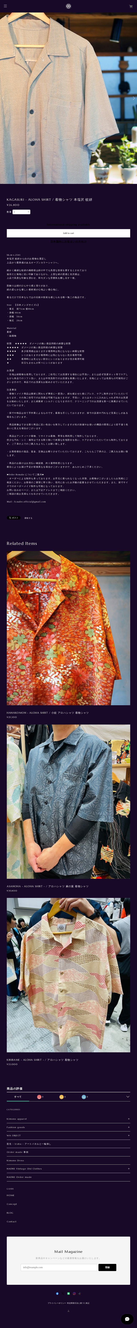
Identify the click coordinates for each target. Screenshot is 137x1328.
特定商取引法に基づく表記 (78, 1303)
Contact (11, 1221)
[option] (68, 98)
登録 (107, 1267)
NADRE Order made (19, 1177)
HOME (10, 1195)
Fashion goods (16, 1127)
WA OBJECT (14, 1135)
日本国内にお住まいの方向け (68, 241)
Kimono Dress (15, 1160)
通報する (28, 518)
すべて (18, 1097)
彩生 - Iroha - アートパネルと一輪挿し (29, 1143)
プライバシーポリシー (57, 1303)
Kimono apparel (17, 1118)
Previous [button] (3, 98)
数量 (9, 212)
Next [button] (133, 98)
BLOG (10, 1213)
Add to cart (68, 233)
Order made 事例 (17, 1152)
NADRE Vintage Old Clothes (24, 1168)
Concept (12, 1204)
